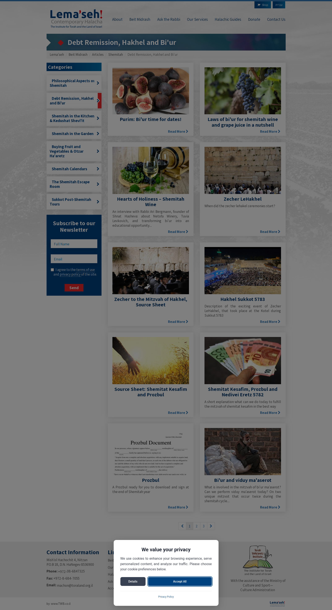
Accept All (180, 581)
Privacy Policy (166, 596)
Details (132, 581)
